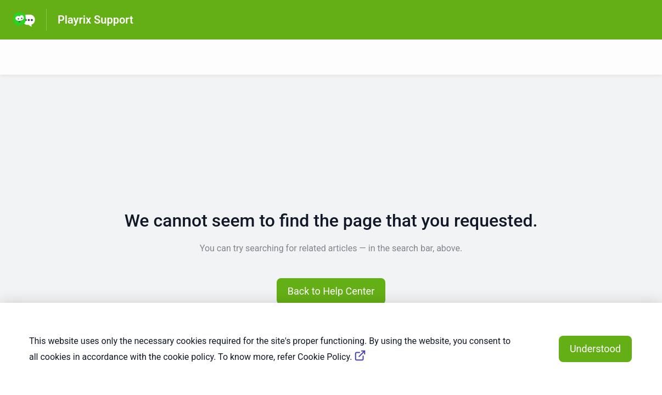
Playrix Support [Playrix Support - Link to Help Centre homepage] (95, 19)
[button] (331, 291)
